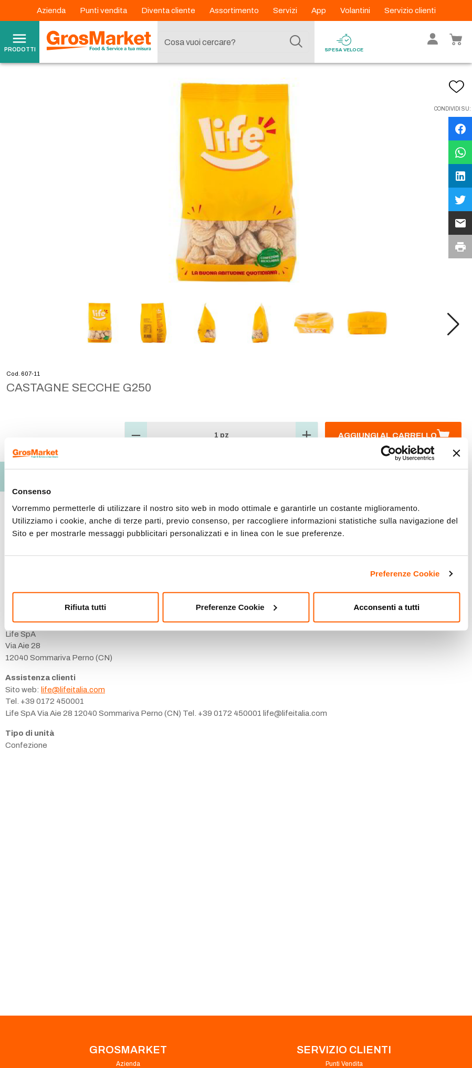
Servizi (286, 10)
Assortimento (234, 10)
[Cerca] (296, 42)
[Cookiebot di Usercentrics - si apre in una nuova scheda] (388, 453)
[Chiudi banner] (456, 453)
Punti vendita (104, 10)
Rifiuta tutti (85, 606)
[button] (453, 324)
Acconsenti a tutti (386, 606)
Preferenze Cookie (405, 573)
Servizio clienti (410, 10)
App (319, 10)
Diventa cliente (169, 10)
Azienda (52, 10)
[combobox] (233, 41)
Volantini (356, 10)
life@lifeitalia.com (73, 689)
